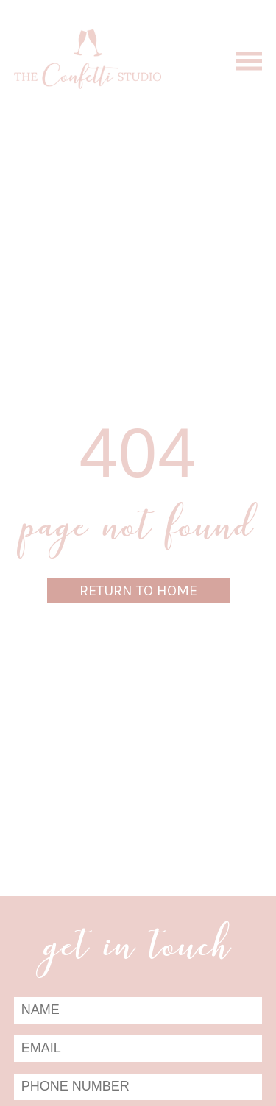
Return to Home (138, 590)
